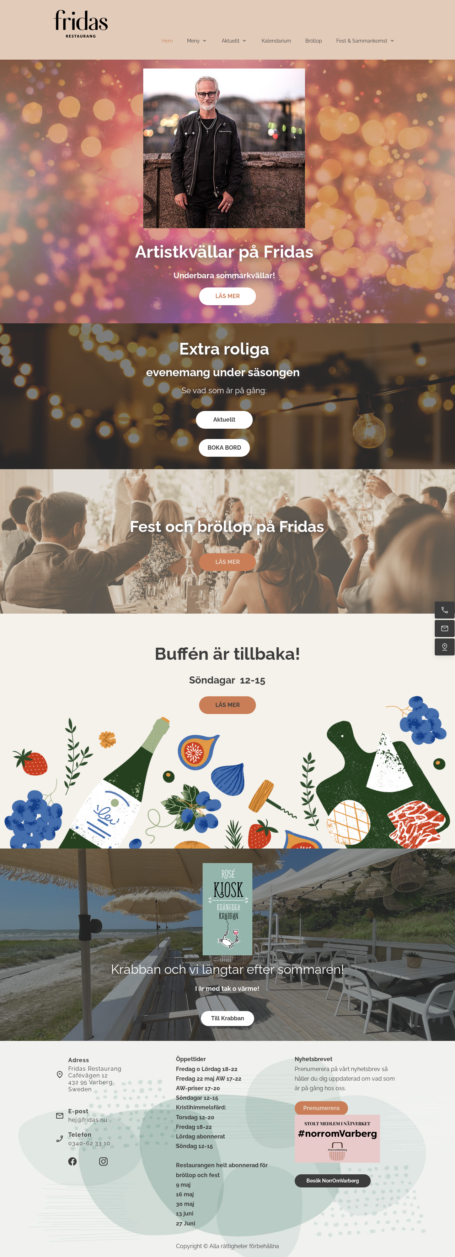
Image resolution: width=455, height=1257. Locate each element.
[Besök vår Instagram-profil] (103, 1161)
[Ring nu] (445, 610)
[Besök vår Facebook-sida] (72, 1161)
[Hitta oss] (445, 646)
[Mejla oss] (445, 628)
